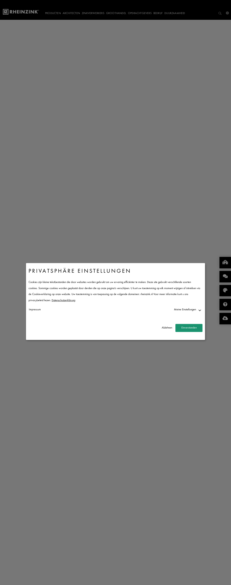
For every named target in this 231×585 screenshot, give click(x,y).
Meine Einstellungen (185, 310)
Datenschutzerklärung (63, 300)
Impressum (35, 310)
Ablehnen (167, 328)
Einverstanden (189, 328)
